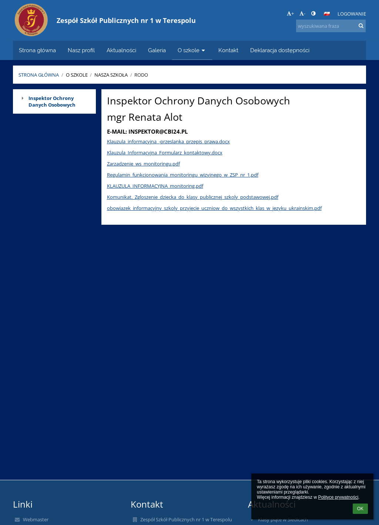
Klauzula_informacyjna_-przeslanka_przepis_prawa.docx (168, 141)
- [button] (302, 13)
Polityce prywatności (338, 497)
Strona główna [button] (37, 50)
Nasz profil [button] (81, 50)
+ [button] (290, 13)
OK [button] (360, 508)
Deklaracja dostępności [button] (279, 50)
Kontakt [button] (228, 50)
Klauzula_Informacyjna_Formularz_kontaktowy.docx (164, 152)
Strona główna (39, 74)
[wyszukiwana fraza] (331, 26)
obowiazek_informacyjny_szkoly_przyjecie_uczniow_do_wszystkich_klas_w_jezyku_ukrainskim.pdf (214, 208)
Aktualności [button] (121, 50)
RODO (141, 74)
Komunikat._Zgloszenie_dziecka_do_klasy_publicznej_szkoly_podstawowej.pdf (192, 197)
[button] (326, 13)
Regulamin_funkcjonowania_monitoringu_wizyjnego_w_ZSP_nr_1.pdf (182, 174)
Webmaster (35, 519)
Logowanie (352, 13)
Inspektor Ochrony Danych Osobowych (52, 101)
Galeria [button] (157, 50)
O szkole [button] (192, 50)
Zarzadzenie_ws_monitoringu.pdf (143, 163)
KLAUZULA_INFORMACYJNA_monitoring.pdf (155, 186)
